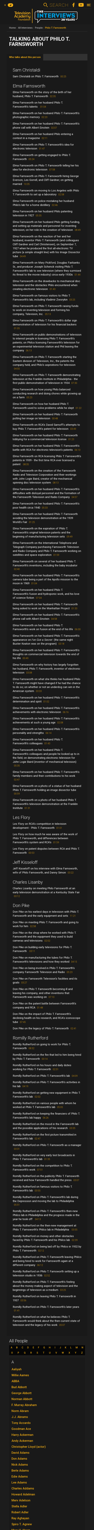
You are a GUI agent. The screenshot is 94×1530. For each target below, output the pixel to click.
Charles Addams (23, 1488)
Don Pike (21, 905)
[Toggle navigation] (89, 5)
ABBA (15, 1381)
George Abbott (22, 1393)
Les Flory (21, 817)
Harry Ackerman (22, 1435)
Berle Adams (20, 1470)
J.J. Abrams (20, 1417)
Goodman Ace (21, 1429)
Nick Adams (20, 1464)
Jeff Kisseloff (25, 862)
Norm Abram (20, 1411)
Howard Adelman (23, 1494)
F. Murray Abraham (24, 1405)
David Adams (20, 1452)
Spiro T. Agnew (22, 1524)
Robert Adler (20, 1512)
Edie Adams (20, 1476)
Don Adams (19, 1458)
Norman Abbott (22, 1399)
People (39, 27)
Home (12, 27)
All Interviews (25, 27)
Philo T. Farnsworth (55, 27)
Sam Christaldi (26, 70)
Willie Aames (20, 1375)
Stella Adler (19, 1506)
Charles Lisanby (28, 882)
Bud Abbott (19, 1387)
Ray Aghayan (20, 1518)
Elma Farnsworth (29, 86)
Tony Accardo (21, 1423)
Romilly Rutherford (30, 1038)
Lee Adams (19, 1482)
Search (58, 5)
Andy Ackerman (22, 1441)
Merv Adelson (21, 1500)
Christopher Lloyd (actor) (29, 1446)
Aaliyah (17, 1369)
